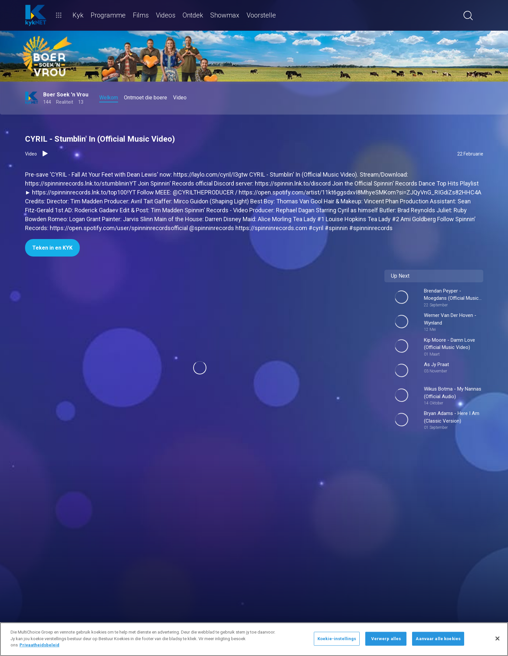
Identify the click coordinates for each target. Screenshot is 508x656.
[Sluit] (497, 638)
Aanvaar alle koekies (438, 638)
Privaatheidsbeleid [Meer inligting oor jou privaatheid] (39, 644)
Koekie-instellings (336, 638)
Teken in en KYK (52, 248)
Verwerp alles (386, 638)
